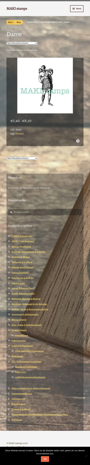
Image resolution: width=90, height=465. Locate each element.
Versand (19, 133)
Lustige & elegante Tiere (22, 288)
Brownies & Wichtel (21, 256)
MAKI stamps (16, 8)
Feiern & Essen (18, 283)
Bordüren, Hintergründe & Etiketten (28, 251)
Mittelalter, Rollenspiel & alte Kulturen (29, 304)
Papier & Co (20, 371)
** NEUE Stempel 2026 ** (23, 236)
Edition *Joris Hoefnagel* (23, 241)
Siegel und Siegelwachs (22, 345)
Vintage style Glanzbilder (26, 366)
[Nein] (86, 455)
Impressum (17, 419)
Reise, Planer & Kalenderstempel (26, 324)
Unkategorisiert (19, 340)
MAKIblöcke (17, 356)
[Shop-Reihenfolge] (22, 43)
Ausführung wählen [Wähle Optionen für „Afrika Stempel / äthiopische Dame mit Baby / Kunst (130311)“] (78, 141)
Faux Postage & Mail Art (22, 277)
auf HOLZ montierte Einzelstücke (30, 377)
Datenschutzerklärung (22, 393)
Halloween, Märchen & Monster (26, 298)
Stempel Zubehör (19, 330)
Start (10, 22)
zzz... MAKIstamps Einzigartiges (26, 361)
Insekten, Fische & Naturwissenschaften (30, 309)
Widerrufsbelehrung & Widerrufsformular (31, 388)
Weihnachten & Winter (22, 262)
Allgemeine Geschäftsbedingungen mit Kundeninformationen (40, 414)
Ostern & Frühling (20, 272)
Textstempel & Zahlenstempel (25, 314)
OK (45, 459)
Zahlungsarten (18, 398)
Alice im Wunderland (21, 246)
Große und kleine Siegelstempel (29, 351)
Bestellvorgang (18, 404)
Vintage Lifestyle (19, 319)
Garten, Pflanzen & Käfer (23, 293)
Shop (18, 22)
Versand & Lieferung (21, 409)
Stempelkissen (21, 335)
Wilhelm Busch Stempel (22, 267)
